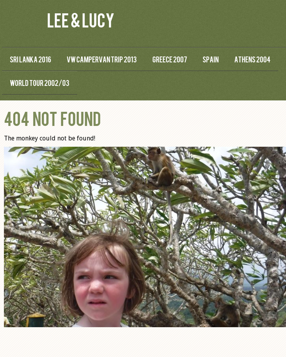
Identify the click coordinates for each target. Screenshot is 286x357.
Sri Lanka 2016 (30, 59)
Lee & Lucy (80, 19)
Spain (211, 59)
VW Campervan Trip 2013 (102, 59)
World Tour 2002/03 (39, 82)
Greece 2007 (169, 59)
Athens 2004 (252, 59)
